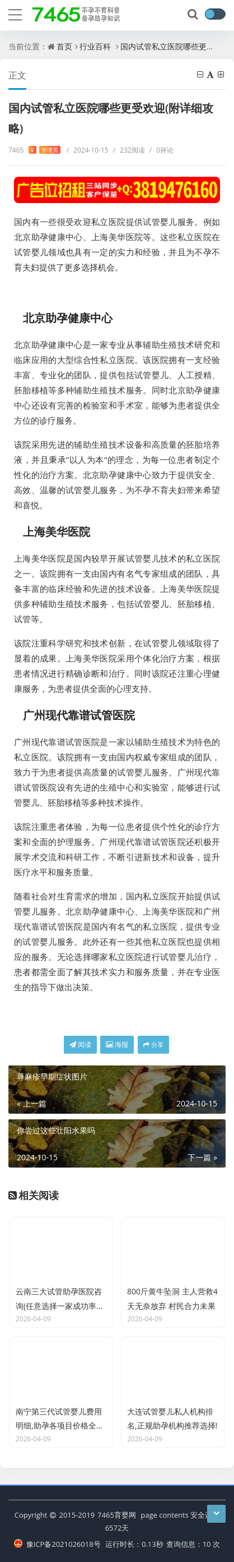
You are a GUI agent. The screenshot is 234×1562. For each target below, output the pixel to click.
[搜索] (193, 14)
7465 (34, 150)
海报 (117, 1044)
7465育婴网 (116, 1515)
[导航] (15, 13)
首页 (64, 46)
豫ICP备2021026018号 (57, 1544)
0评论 (161, 150)
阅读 (80, 1044)
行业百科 (95, 46)
